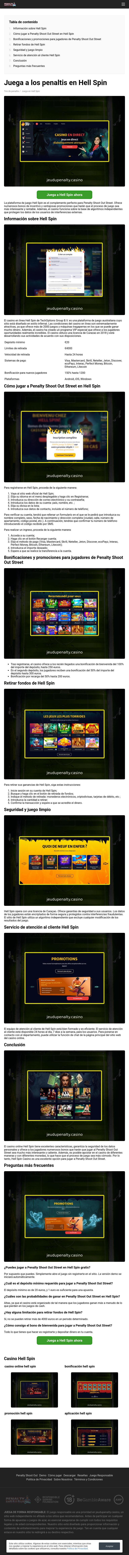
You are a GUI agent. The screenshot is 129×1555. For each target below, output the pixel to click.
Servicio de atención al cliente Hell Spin (36, 55)
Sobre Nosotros (63, 1479)
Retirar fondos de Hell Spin (29, 44)
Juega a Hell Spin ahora (64, 195)
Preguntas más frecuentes (29, 66)
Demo (42, 1475)
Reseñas (82, 1475)
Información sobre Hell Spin (29, 28)
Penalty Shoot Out (27, 1475)
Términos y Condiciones (88, 1479)
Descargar (69, 1475)
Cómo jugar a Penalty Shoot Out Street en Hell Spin (43, 33)
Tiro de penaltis (11, 91)
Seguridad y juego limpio (27, 49)
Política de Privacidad (39, 1479)
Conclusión (20, 60)
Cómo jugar (55, 1475)
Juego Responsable (101, 1475)
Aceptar (109, 1546)
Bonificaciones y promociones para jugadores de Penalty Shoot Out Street (57, 39)
